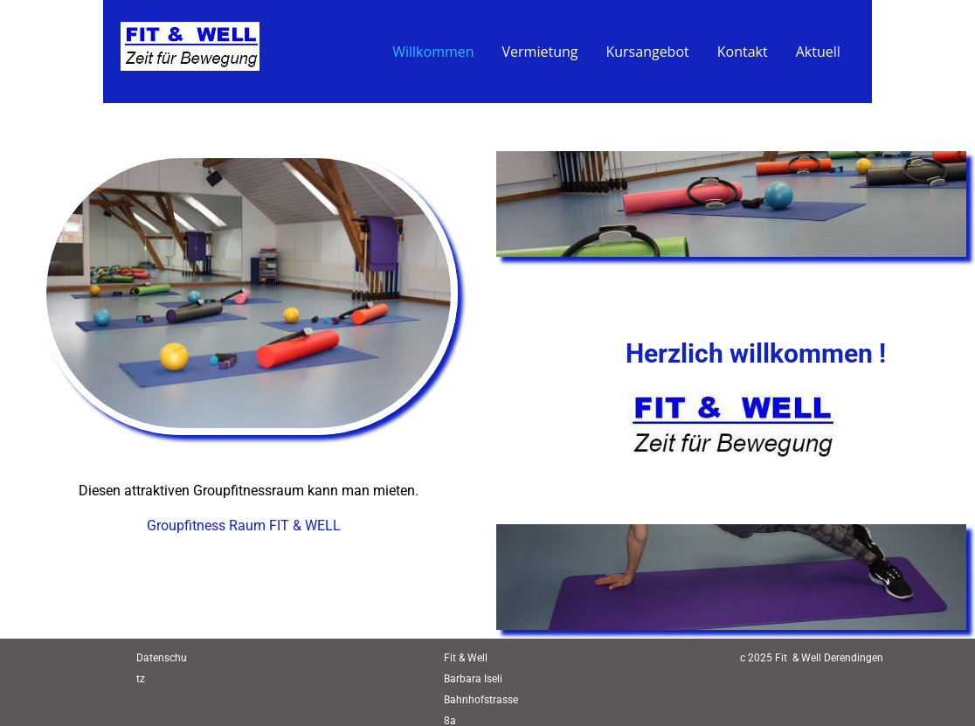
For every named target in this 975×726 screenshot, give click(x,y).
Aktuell (818, 51)
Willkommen (433, 51)
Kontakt (742, 51)
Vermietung (540, 51)
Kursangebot (646, 51)
